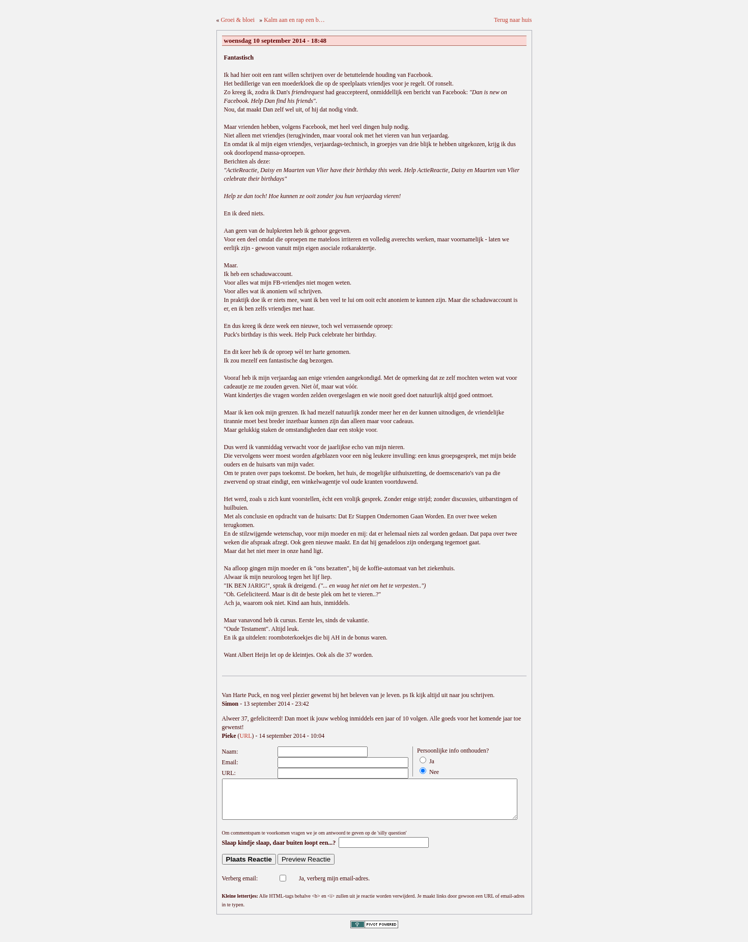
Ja (431, 761)
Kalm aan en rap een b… (294, 19)
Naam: (230, 751)
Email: (230, 762)
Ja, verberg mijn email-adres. (334, 886)
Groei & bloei (238, 19)
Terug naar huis (513, 19)
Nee (434, 771)
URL (246, 735)
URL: (229, 773)
